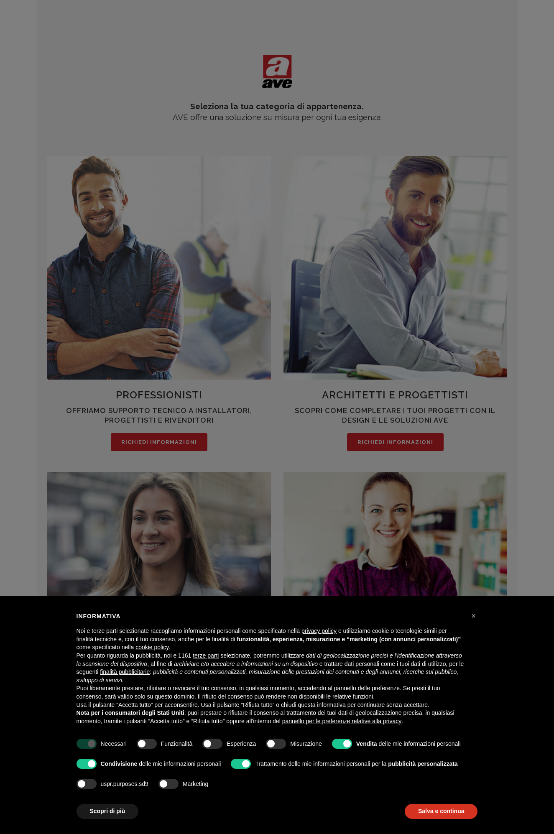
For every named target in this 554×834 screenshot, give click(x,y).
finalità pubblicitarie (125, 671)
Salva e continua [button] (441, 811)
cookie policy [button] (151, 647)
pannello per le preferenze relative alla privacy (342, 721)
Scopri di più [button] (107, 811)
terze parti (206, 655)
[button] (473, 615)
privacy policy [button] (319, 630)
